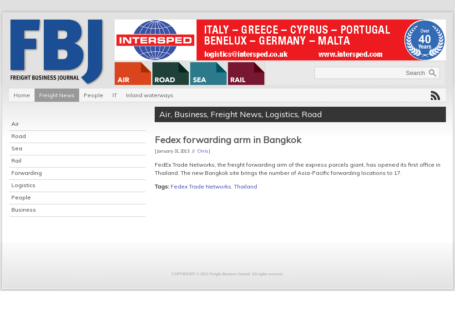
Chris (202, 151)
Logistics (23, 185)
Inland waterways (149, 95)
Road (18, 136)
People (93, 95)
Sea (16, 148)
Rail (16, 160)
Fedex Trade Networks (201, 186)
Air (15, 123)
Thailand (245, 186)
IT (114, 95)
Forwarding (26, 172)
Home (22, 95)
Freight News (57, 95)
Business (23, 209)
